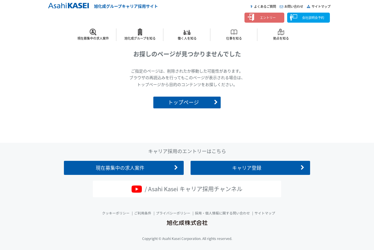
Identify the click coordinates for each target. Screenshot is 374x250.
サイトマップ (321, 6)
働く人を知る (187, 38)
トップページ (183, 102)
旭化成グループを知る (140, 38)
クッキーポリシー (116, 213)
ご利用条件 (142, 213)
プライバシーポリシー (173, 213)
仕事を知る (234, 38)
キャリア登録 (246, 167)
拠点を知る (281, 38)
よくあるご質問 (265, 6)
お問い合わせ (293, 6)
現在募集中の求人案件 (93, 38)
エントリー (268, 17)
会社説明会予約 (313, 17)
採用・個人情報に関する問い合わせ (222, 213)
